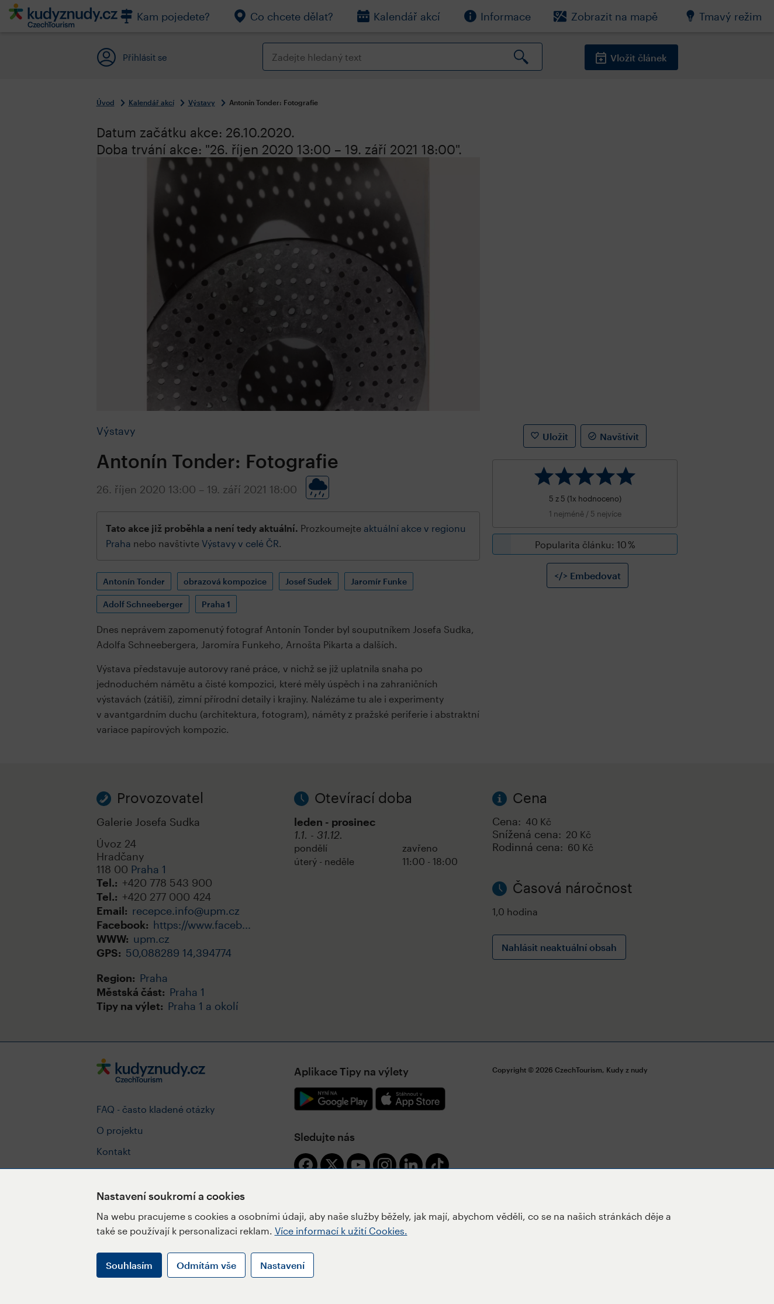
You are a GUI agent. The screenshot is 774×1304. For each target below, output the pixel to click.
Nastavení (282, 1265)
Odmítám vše (206, 1265)
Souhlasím (129, 1265)
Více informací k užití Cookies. (341, 1230)
